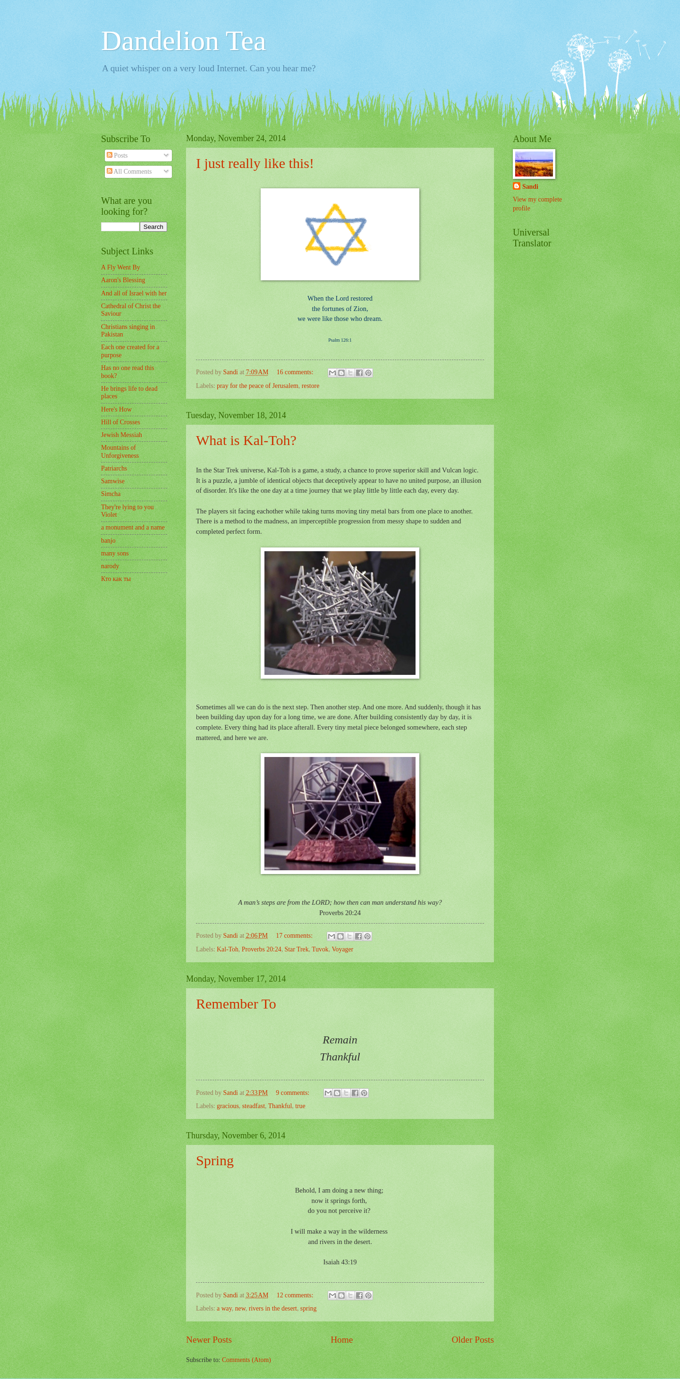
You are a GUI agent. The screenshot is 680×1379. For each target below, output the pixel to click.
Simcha (110, 493)
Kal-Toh (227, 949)
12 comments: (296, 1295)
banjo (108, 540)
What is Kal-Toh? (246, 440)
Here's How (116, 409)
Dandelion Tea (183, 40)
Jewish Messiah (121, 434)
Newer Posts (209, 1340)
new (240, 1308)
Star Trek (297, 949)
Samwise (113, 481)
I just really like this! (255, 163)
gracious (228, 1106)
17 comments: (295, 935)
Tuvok (320, 949)
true (300, 1106)
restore (311, 385)
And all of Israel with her (134, 293)
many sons (115, 553)
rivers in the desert (273, 1308)
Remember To (236, 1003)
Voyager (342, 949)
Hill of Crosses (120, 422)
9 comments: (293, 1092)
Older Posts (472, 1340)
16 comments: (296, 372)
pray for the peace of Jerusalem (257, 385)
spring (308, 1308)
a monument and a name (133, 527)
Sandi (530, 186)
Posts (117, 155)
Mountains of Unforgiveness (120, 451)
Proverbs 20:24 (261, 949)
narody (110, 566)
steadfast (253, 1106)
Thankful (280, 1106)
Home (342, 1340)
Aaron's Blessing (123, 280)
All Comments (129, 171)
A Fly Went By (120, 267)
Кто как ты (116, 578)
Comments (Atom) (246, 1359)
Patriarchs (114, 468)
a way (224, 1308)
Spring (215, 1160)
